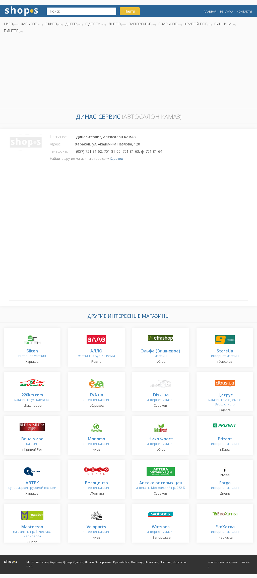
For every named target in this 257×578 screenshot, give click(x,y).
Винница (222, 23)
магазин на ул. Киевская (32, 397)
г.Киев (51, 23)
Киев (8, 23)
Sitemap (245, 562)
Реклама (226, 11)
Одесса (92, 23)
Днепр (71, 23)
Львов (114, 23)
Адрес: (55, 144)
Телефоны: (59, 151)
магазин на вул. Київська (96, 353)
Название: (58, 136)
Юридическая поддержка (222, 562)
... (27, 30)
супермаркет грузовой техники (32, 485)
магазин (160, 353)
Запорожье (140, 23)
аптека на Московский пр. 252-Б (160, 485)
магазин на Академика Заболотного (224, 399)
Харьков (29, 23)
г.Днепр (11, 30)
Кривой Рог (195, 23)
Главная (210, 11)
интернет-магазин (32, 353)
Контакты (244, 11)
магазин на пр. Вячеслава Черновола (32, 531)
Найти (129, 11)
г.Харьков (167, 23)
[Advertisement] (128, 72)
